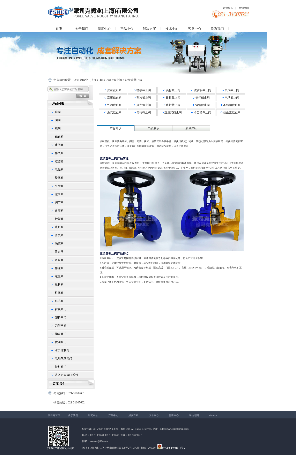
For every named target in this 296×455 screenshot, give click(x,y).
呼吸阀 (59, 259)
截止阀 (117, 80)
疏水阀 (59, 227)
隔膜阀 (59, 243)
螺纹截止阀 (142, 90)
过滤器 (59, 161)
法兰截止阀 (112, 90)
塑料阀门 (60, 317)
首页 (59, 28)
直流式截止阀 (172, 112)
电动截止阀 (230, 97)
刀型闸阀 (60, 325)
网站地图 (244, 8)
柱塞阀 (59, 292)
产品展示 (153, 128)
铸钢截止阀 (201, 105)
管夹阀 (59, 235)
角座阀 (59, 210)
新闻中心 (104, 28)
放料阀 (59, 284)
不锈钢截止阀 (230, 105)
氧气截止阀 (230, 90)
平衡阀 (59, 186)
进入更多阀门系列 (66, 375)
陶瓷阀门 (60, 333)
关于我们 (81, 28)
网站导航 (228, 8)
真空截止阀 (142, 105)
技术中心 (172, 28)
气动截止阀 (112, 105)
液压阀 (59, 276)
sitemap (213, 415)
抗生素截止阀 (230, 112)
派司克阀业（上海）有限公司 (92, 80)
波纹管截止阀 (133, 80)
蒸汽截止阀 (142, 97)
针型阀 (59, 218)
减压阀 (59, 194)
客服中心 (194, 28)
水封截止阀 (171, 105)
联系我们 (217, 28)
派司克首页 (54, 415)
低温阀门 (60, 301)
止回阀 (59, 144)
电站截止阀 (142, 112)
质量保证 (191, 128)
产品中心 (126, 28)
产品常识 (115, 128)
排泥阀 (59, 268)
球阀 (58, 112)
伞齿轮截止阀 (201, 112)
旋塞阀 (59, 177)
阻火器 (59, 251)
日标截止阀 (171, 97)
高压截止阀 (112, 97)
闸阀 (58, 120)
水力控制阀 (62, 350)
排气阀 (59, 153)
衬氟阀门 (60, 309)
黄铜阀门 (60, 342)
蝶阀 (58, 128)
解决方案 (149, 28)
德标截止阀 (201, 97)
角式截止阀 (112, 112)
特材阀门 (60, 366)
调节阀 (59, 202)
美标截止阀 (171, 90)
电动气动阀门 (63, 358)
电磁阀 (59, 169)
